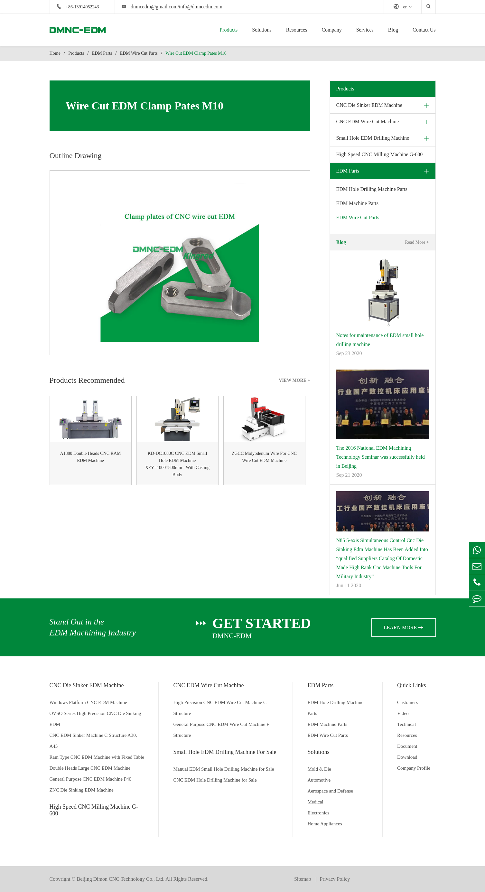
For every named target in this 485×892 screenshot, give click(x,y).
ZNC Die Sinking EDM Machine (82, 790)
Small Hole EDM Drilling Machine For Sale (224, 752)
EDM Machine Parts (357, 203)
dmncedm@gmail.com (154, 6)
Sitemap (303, 879)
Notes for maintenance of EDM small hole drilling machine (380, 340)
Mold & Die (319, 769)
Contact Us (424, 30)
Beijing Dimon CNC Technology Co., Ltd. (120, 879)
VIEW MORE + (294, 380)
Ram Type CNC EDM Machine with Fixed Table (97, 757)
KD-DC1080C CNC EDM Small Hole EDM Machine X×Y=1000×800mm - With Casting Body (177, 464)
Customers (407, 702)
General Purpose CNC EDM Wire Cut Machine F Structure (221, 730)
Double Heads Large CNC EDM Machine (90, 768)
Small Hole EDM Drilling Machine (372, 138)
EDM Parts (102, 53)
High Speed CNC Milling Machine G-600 (379, 154)
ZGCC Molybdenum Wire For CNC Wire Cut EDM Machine (264, 457)
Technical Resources (407, 730)
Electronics (318, 812)
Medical (315, 801)
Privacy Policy (335, 879)
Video (403, 713)
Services (365, 30)
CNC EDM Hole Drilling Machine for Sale (214, 780)
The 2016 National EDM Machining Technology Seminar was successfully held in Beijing (380, 457)
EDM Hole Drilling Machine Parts (371, 189)
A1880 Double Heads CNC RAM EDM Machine (90, 457)
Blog (393, 30)
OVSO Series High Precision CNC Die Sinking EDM (95, 719)
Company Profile (413, 768)
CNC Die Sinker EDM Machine (369, 105)
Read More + (417, 242)
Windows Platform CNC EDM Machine (88, 702)
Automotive (319, 780)
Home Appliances (324, 823)
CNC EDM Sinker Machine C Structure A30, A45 (93, 741)
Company (331, 30)
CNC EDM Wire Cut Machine (367, 121)
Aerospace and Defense (330, 790)
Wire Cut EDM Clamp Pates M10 (196, 53)
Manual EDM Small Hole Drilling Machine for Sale (223, 769)
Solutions (261, 30)
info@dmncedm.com (200, 6)
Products (228, 30)
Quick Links (411, 685)
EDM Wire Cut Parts (139, 53)
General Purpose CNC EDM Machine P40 (91, 779)
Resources (296, 30)
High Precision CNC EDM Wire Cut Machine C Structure (219, 708)
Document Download (407, 752)
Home (55, 53)
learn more (404, 627)
